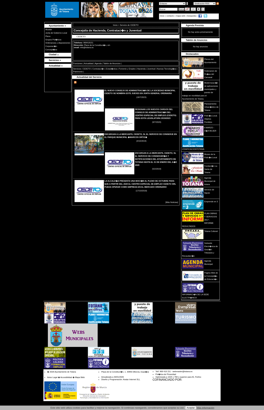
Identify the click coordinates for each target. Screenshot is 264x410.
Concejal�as (51, 50)
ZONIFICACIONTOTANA (193, 149)
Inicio (115, 25)
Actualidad (88, 63)
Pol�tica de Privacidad (165, 374)
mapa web (181, 16)
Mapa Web (80, 377)
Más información (205, 407)
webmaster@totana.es (182, 371)
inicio (162, 16)
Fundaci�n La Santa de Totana (210, 169)
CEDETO (86, 69)
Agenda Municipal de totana (209, 181)
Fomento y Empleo (127, 69)
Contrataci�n (98, 69)
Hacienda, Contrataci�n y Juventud (117, 30)
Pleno (48, 36)
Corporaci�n (51, 46)
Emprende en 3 (211, 201)
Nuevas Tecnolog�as (166, 69)
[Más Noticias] (171, 202)
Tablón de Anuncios (111, 63)
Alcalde (48, 29)
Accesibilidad (66, 377)
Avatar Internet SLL (131, 379)
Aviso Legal (52, 377)
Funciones (78, 63)
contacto (170, 16)
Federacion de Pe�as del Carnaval (210, 74)
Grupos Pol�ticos (53, 40)
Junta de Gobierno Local (56, 33)
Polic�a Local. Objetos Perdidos (210, 119)
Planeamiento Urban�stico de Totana (211, 107)
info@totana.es (87, 47)
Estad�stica (111, 69)
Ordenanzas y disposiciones (57, 43)
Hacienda (141, 69)
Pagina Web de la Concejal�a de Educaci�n (211, 276)
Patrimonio (78, 72)
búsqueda (191, 16)
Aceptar (191, 407)
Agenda (98, 63)
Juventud (151, 69)
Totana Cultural (211, 231)
